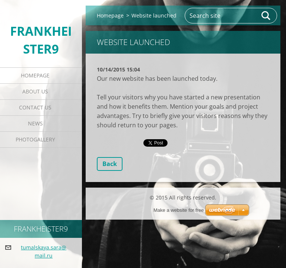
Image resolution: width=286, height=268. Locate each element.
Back (109, 164)
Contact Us (35, 107)
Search (266, 15)
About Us (35, 91)
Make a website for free (178, 210)
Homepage (35, 75)
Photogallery (35, 139)
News (35, 123)
